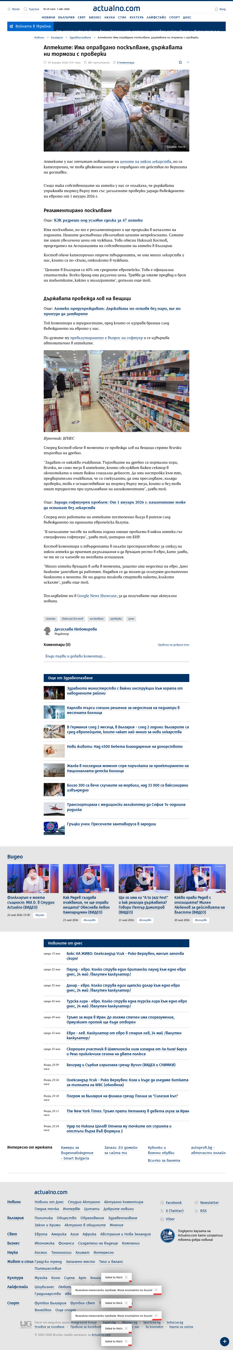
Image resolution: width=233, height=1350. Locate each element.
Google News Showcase (97, 596)
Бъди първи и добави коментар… (76, 656)
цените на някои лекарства (145, 162)
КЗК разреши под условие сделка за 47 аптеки (98, 220)
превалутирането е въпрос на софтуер (106, 338)
